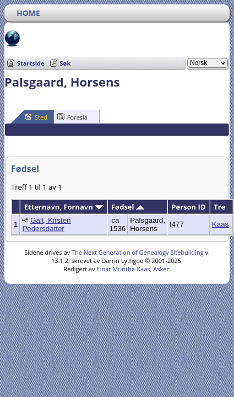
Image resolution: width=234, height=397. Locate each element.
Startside (31, 63)
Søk (65, 63)
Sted (36, 116)
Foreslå (72, 116)
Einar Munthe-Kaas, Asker (133, 269)
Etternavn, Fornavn (63, 207)
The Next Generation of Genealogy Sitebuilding (138, 252)
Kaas (220, 224)
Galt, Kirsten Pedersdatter (46, 224)
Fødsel (127, 207)
